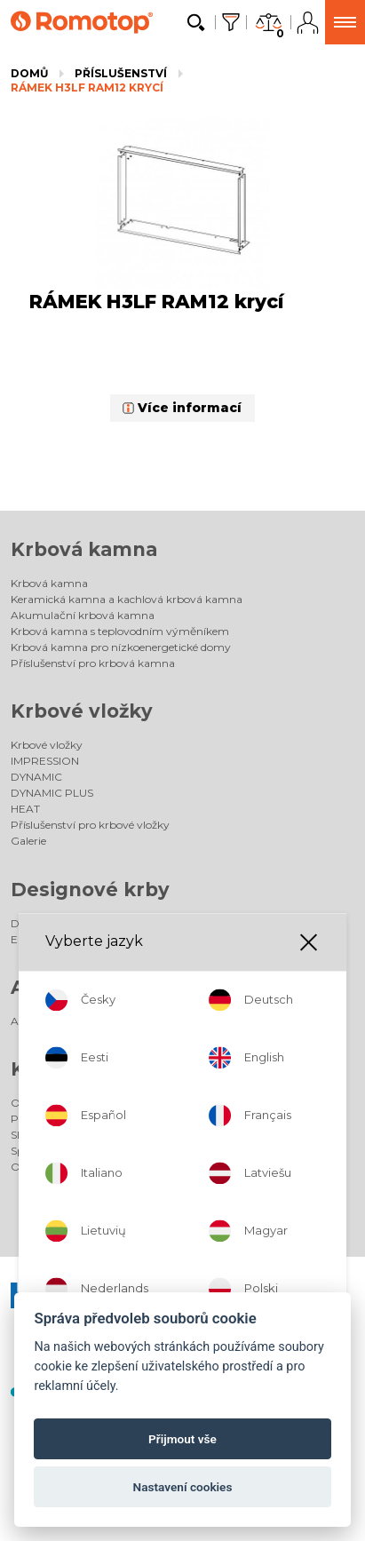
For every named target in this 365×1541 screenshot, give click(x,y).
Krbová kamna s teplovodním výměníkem (120, 631)
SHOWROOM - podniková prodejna (103, 1134)
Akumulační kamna (108, 987)
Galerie (28, 840)
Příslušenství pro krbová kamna (93, 663)
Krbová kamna (84, 549)
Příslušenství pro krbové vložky (90, 824)
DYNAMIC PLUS (52, 792)
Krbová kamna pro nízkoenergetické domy (121, 647)
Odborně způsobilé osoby (76, 1166)
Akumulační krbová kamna (83, 615)
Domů (29, 73)
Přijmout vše (182, 1439)
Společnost (39, 1150)
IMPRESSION (45, 760)
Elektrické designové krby (75, 939)
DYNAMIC (36, 776)
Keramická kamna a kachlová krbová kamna (126, 599)
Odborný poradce (56, 1102)
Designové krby (90, 889)
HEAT (25, 808)
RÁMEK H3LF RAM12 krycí (87, 87)
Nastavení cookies (183, 1487)
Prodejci (31, 1118)
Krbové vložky (82, 711)
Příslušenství (121, 73)
